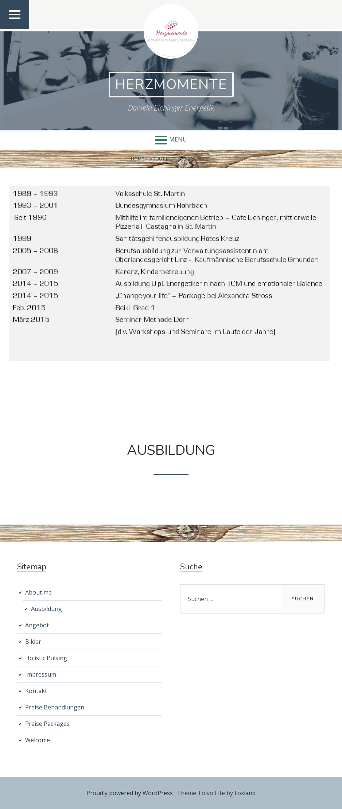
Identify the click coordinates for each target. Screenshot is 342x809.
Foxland (245, 793)
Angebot (37, 625)
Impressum (40, 674)
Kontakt (36, 691)
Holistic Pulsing (46, 658)
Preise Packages (47, 724)
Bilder (33, 642)
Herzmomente (171, 84)
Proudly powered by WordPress (129, 793)
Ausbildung (46, 609)
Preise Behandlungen (54, 707)
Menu (178, 139)
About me (38, 592)
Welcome (37, 740)
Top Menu (15, 28)
